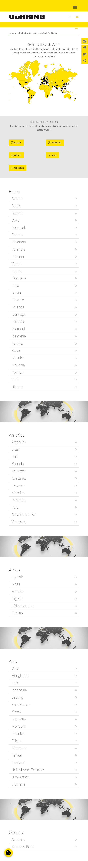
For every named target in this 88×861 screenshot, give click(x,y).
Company (33, 33)
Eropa (17, 142)
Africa (17, 155)
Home (11, 33)
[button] (8, 852)
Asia (53, 155)
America (56, 142)
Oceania (19, 167)
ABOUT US (21, 33)
